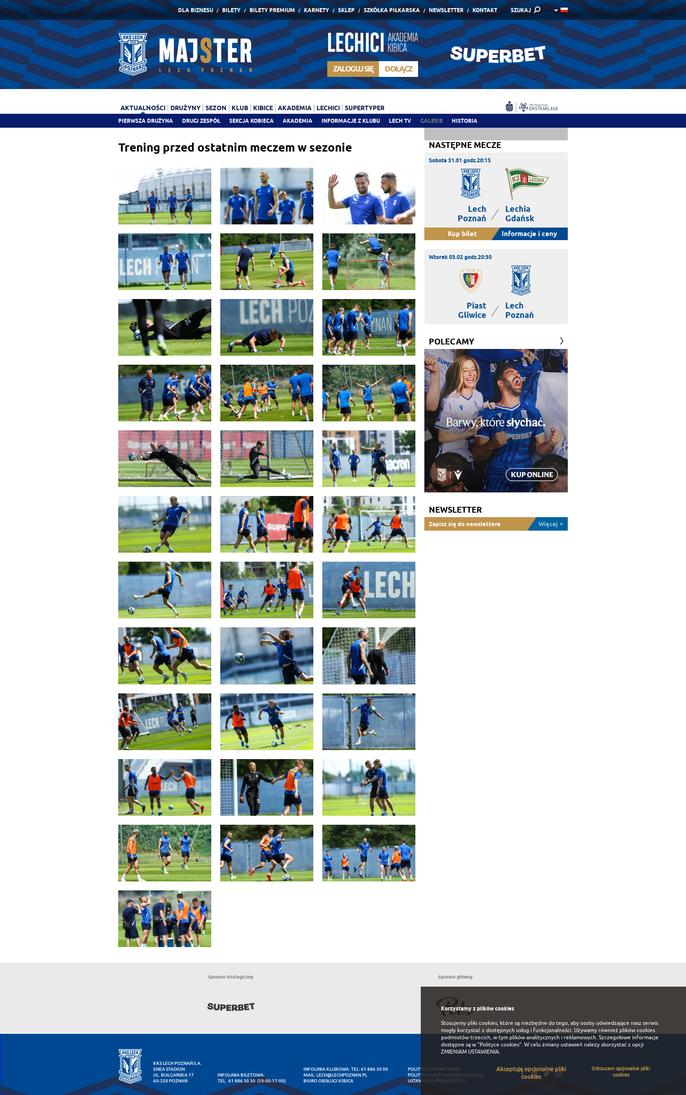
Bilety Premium (272, 10)
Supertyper (364, 108)
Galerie (431, 120)
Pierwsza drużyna (145, 120)
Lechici (328, 108)
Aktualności (142, 108)
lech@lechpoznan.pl (341, 1075)
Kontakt (484, 10)
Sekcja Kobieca (251, 120)
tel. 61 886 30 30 (236, 1081)
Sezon (216, 108)
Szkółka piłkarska (392, 10)
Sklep (346, 10)
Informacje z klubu (350, 120)
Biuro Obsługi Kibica (328, 1081)
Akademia (297, 120)
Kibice (263, 108)
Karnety (316, 10)
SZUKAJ (521, 10)
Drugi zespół (201, 120)
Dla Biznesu (195, 10)
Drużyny (185, 108)
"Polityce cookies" (499, 1044)
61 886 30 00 (374, 1069)
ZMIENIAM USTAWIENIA (470, 1051)
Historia (464, 120)
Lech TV (400, 120)
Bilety (231, 10)
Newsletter (446, 10)
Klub (240, 108)
